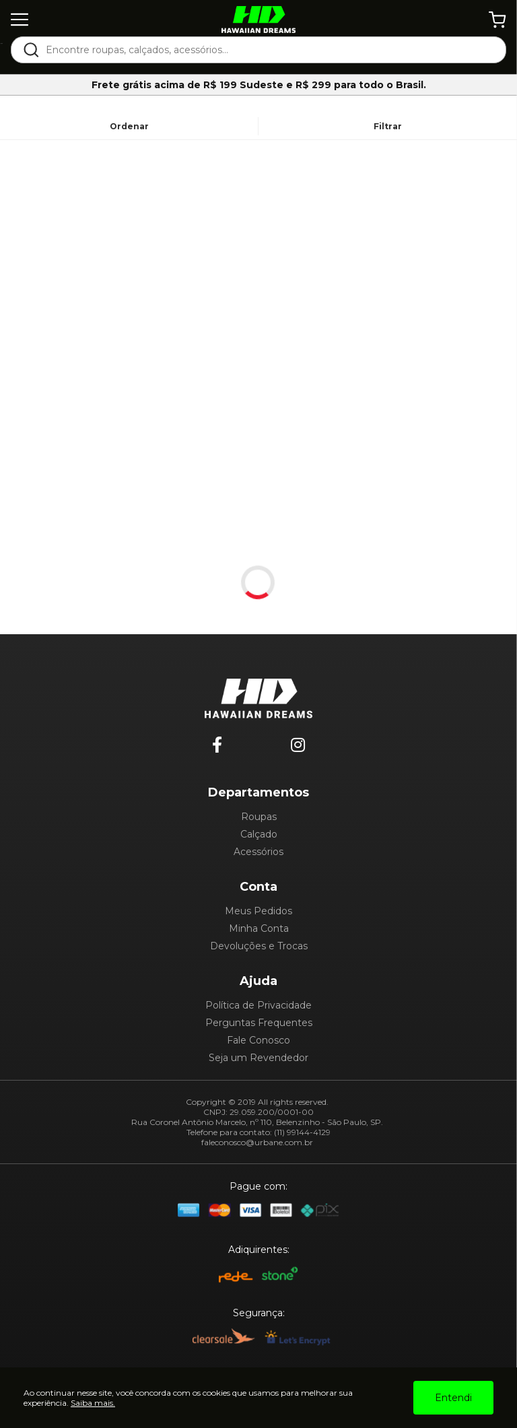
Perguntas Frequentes (258, 1023)
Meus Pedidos (258, 911)
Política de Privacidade (258, 1005)
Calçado (258, 834)
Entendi (453, 1398)
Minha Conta (259, 928)
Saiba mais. (93, 1403)
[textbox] (267, 50)
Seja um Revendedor (258, 1058)
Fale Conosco (258, 1040)
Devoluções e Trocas (259, 946)
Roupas (259, 817)
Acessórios (258, 852)
